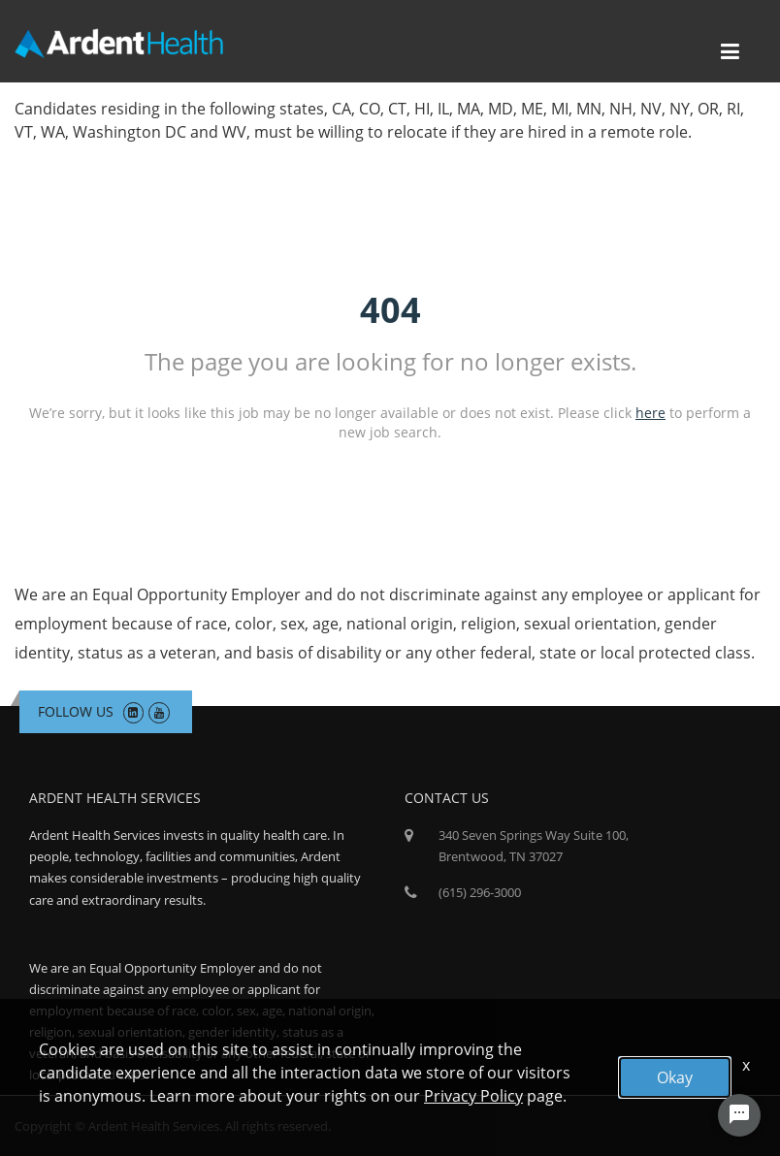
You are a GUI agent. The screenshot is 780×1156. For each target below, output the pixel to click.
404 (390, 310)
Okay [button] (675, 1077)
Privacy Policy (473, 1096)
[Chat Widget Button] (739, 1115)
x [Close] (746, 1065)
